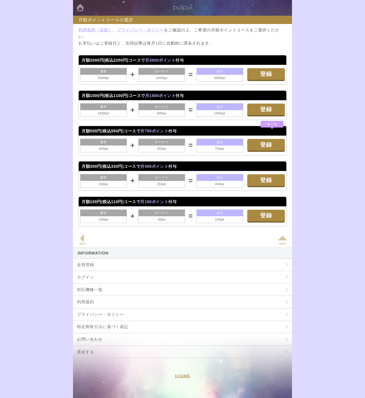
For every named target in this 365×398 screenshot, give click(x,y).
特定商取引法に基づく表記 (102, 326)
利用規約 (85, 302)
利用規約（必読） (95, 30)
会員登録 (85, 264)
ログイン (85, 277)
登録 (266, 74)
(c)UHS (182, 376)
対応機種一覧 (90, 289)
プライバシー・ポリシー (140, 30)
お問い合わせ (90, 339)
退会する (85, 351)
